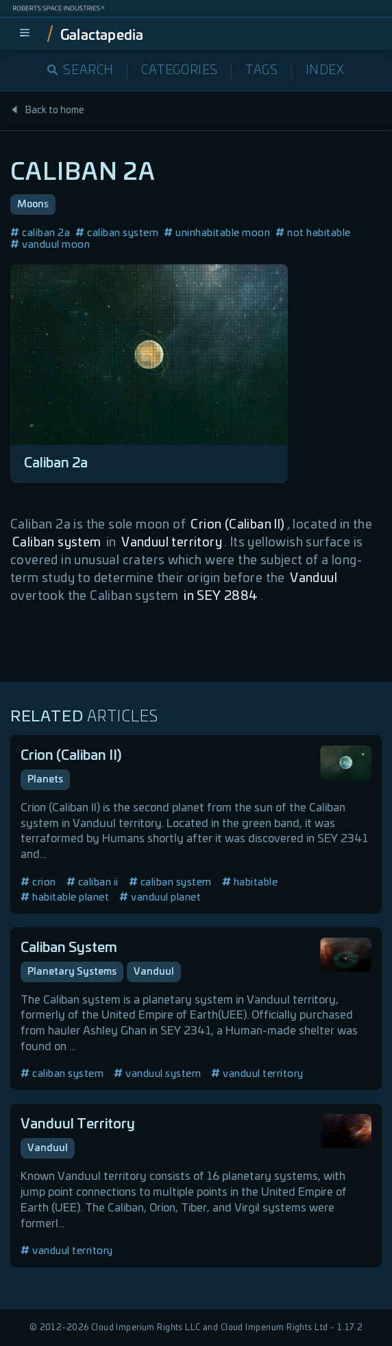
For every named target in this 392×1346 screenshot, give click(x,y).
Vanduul (313, 578)
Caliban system (56, 543)
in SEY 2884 (221, 596)
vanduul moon (50, 245)
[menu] (24, 33)
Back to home (47, 110)
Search (80, 71)
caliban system (116, 233)
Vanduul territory (171, 543)
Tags (261, 71)
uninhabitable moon (217, 233)
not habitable (313, 233)
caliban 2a (40, 233)
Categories (179, 71)
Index (325, 71)
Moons (33, 204)
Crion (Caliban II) (237, 525)
